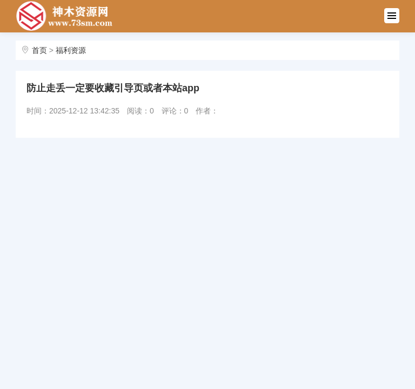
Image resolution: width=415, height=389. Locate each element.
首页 (39, 50)
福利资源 (71, 50)
